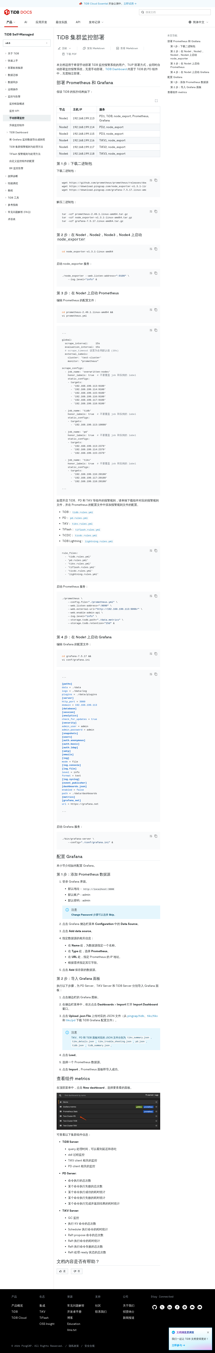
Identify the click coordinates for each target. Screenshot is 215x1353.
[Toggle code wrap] (150, 180)
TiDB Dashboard (116, 69)
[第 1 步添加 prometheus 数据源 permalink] (113, 874)
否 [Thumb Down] (77, 1271)
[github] (154, 1307)
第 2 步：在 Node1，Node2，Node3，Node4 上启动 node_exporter (187, 55)
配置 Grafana (175, 77)
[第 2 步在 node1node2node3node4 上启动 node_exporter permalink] (89, 239)
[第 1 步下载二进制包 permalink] (95, 163)
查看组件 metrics (177, 92)
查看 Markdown (127, 48)
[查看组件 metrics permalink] (93, 1078)
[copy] (155, 180)
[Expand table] (156, 101)
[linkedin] (169, 1307)
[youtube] (200, 1307)
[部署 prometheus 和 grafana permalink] (116, 83)
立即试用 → (130, 3)
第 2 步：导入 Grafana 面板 (185, 87)
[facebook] (177, 1307)
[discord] (192, 1307)
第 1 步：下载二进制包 (182, 46)
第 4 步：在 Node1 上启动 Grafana (189, 72)
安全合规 (90, 1345)
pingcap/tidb (135, 1016)
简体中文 (198, 22)
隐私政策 (74, 1345)
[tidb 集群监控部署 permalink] (107, 37)
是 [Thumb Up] (62, 1271)
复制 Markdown (94, 48)
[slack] (184, 1307)
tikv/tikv (152, 1016)
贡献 (64, 48)
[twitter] (162, 1307)
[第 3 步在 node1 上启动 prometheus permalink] (122, 293)
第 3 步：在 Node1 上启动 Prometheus (184, 65)
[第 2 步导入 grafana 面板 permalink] (103, 978)
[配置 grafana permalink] (85, 856)
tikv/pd (70, 1020)
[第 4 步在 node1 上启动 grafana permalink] (114, 637)
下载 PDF (69, 54)
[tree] (27, 136)
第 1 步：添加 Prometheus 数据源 (189, 82)
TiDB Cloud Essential (96, 3)
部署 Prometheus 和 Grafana (184, 41)
